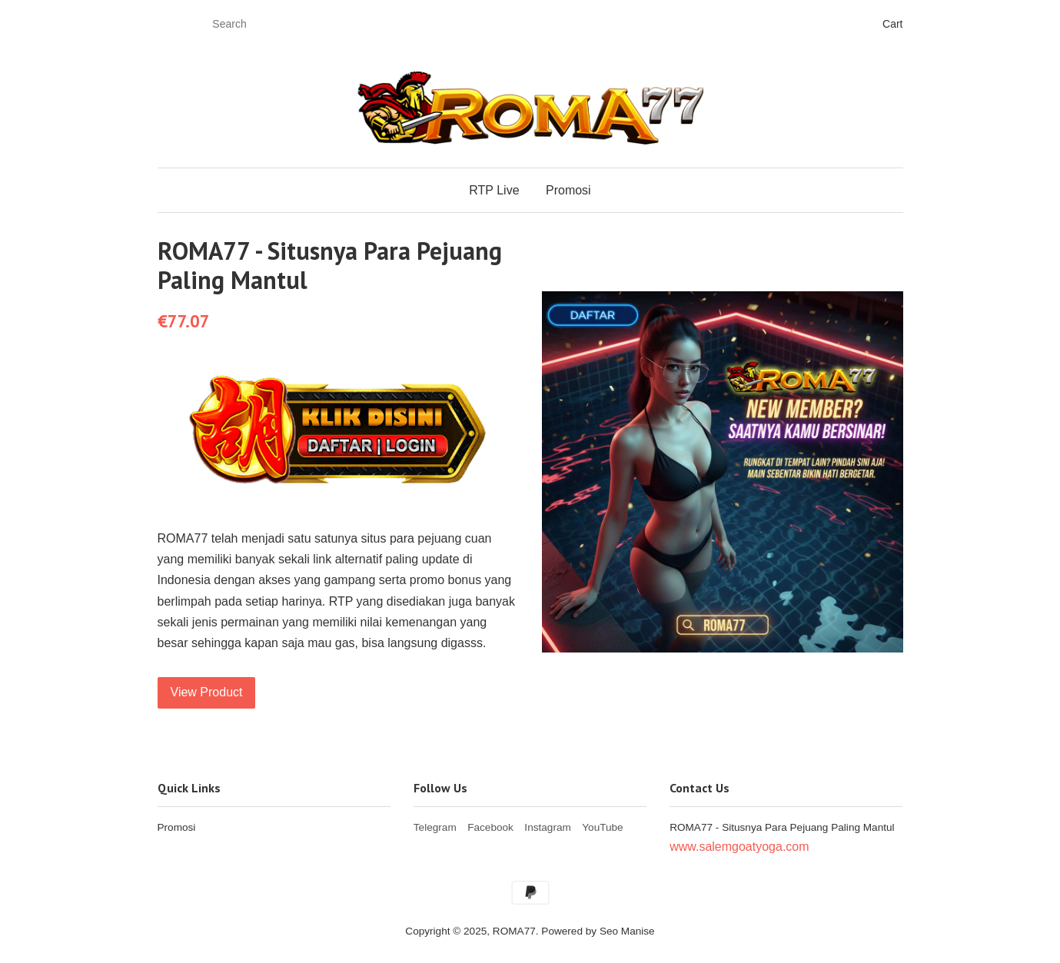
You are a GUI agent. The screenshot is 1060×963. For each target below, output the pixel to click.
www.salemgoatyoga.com (739, 846)
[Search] (252, 24)
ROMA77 (514, 931)
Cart (892, 24)
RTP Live (494, 190)
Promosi (568, 190)
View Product (207, 692)
